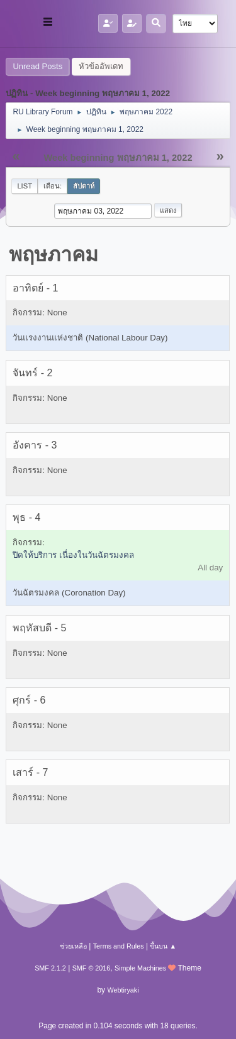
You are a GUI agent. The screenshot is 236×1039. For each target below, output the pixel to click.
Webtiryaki (122, 990)
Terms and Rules (118, 946)
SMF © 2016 (91, 968)
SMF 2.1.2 (50, 968)
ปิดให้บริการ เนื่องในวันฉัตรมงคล (73, 555)
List (24, 186)
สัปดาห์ (83, 186)
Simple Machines (140, 968)
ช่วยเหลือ (73, 946)
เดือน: (52, 186)
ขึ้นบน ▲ (163, 946)
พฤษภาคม (53, 254)
